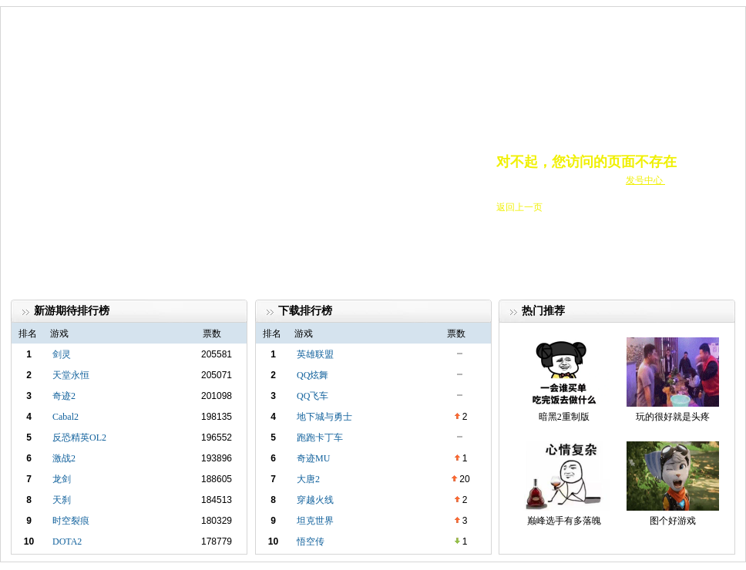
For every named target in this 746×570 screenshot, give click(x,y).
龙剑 (61, 479)
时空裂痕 (70, 520)
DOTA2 (67, 541)
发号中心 (645, 180)
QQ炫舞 (312, 375)
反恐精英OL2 (79, 437)
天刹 (61, 500)
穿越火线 (315, 500)
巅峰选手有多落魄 (564, 520)
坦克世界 (315, 520)
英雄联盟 (315, 354)
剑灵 (61, 354)
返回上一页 (519, 207)
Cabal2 (65, 416)
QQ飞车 (312, 396)
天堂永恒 (70, 375)
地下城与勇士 (324, 416)
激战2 (64, 458)
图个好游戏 (673, 520)
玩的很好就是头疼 (673, 416)
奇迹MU (313, 458)
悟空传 (310, 541)
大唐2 (308, 479)
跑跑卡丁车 (320, 437)
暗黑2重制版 (564, 416)
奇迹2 (64, 396)
